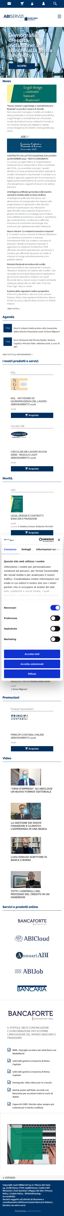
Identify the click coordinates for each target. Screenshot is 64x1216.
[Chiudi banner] (59, 540)
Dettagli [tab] (26, 549)
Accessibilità (9, 1196)
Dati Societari (20, 1191)
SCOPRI (21, 65)
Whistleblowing (32, 1193)
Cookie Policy (16, 1193)
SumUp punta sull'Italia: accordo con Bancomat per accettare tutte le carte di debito (32, 1093)
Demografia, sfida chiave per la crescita (32, 1083)
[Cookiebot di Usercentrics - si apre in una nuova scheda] (40, 540)
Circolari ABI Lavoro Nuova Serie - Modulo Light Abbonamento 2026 (29, 454)
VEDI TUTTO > (13, 309)
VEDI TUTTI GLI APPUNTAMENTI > (18, 355)
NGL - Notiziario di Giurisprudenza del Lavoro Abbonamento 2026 (29, 401)
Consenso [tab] (10, 549)
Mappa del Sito (36, 1191)
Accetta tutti (32, 654)
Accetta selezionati (32, 663)
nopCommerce (34, 1211)
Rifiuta (32, 673)
